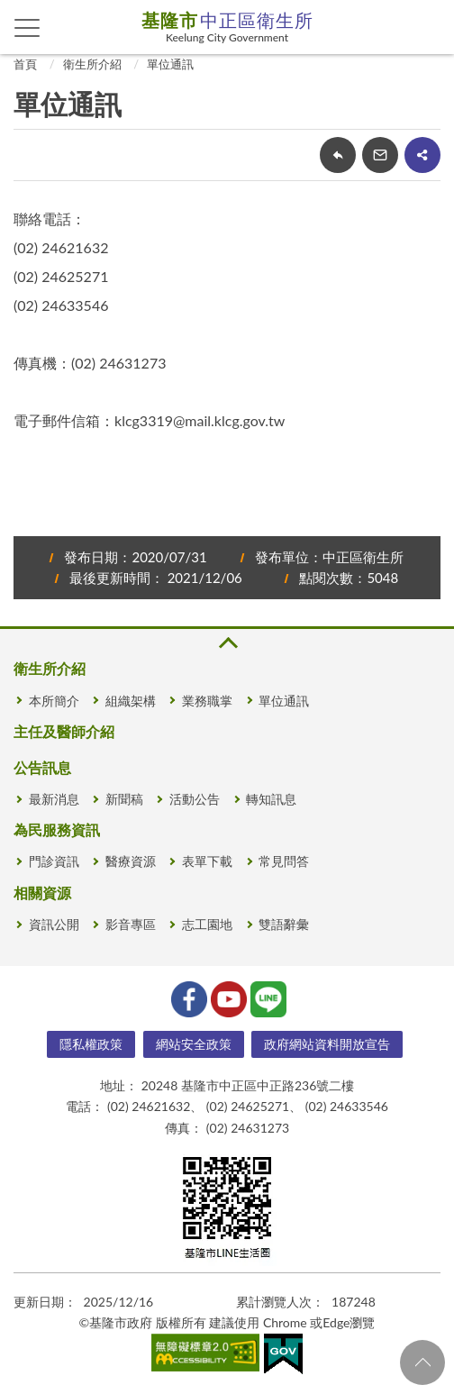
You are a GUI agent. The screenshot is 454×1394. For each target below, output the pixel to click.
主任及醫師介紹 (64, 731)
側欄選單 (27, 28)
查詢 (427, 27)
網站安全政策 (194, 1044)
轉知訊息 (271, 798)
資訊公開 (54, 924)
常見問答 (284, 861)
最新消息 (54, 798)
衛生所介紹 (92, 64)
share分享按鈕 (422, 155)
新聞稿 (124, 798)
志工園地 (207, 924)
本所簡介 (54, 700)
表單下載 (207, 861)
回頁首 (422, 1362)
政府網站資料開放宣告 (327, 1044)
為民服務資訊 (57, 829)
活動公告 (194, 798)
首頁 (25, 64)
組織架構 (130, 700)
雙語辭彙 (284, 924)
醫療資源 (130, 861)
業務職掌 (207, 700)
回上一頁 (338, 155)
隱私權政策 (91, 1044)
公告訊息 (42, 767)
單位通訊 (170, 64)
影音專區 (130, 924)
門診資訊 (54, 861)
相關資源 (42, 892)
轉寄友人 (380, 155)
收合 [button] (227, 643)
